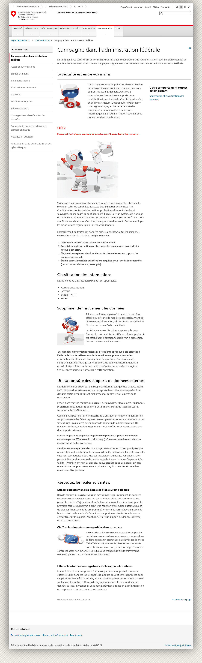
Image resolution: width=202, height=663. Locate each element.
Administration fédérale (26, 7)
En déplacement (20, 73)
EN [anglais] (189, 7)
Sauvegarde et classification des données (28, 117)
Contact (148, 7)
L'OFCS (118, 28)
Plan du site (165, 7)
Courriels (16, 94)
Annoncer (138, 7)
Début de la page (182, 599)
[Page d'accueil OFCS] (56, 15)
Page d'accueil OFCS (20, 40)
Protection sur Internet (23, 87)
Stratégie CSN (89, 28)
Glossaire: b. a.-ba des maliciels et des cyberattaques (31, 145)
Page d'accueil (126, 7)
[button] (162, 13)
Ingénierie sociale (20, 80)
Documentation (106, 29)
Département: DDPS (57, 7)
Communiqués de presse (27, 635)
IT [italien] (185, 7)
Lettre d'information (56, 635)
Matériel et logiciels (21, 101)
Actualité (18, 28)
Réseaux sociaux (20, 108)
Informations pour (49, 28)
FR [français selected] (181, 7)
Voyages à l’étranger (22, 136)
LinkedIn (78, 635)
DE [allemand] (177, 7)
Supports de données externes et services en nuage (29, 128)
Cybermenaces (31, 28)
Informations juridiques (178, 645)
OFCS (78, 7)
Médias (156, 7)
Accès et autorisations (23, 66)
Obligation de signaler (70, 28)
